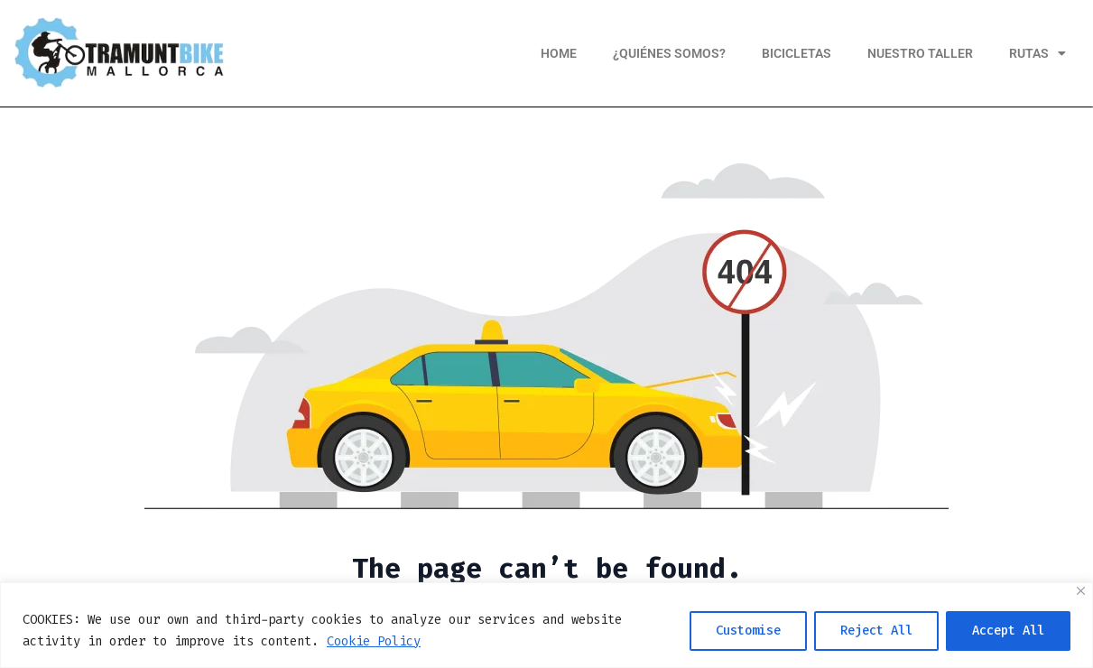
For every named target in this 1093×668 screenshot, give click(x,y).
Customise (748, 630)
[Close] (1081, 591)
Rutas (1037, 53)
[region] (546, 625)
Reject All (876, 630)
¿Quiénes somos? (669, 53)
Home (559, 53)
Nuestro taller (920, 53)
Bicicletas (796, 53)
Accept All (1008, 630)
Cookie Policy (374, 641)
